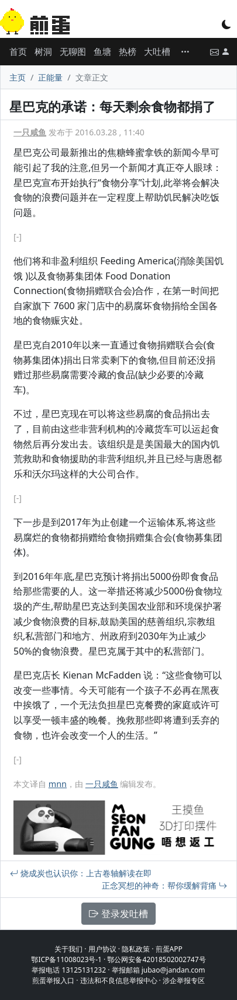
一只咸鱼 (29, 132)
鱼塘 (102, 51)
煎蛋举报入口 (53, 980)
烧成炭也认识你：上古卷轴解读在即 (81, 873)
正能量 (50, 77)
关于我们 (68, 949)
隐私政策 (136, 949)
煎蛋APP (169, 949)
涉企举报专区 (184, 980)
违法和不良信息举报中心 (118, 980)
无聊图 (73, 51)
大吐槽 (157, 51)
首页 (18, 51)
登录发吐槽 (118, 913)
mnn (58, 783)
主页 (17, 77)
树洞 (43, 51)
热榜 (127, 51)
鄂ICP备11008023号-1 (66, 959)
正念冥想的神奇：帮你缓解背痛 (164, 885)
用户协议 (102, 949)
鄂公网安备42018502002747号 (156, 959)
